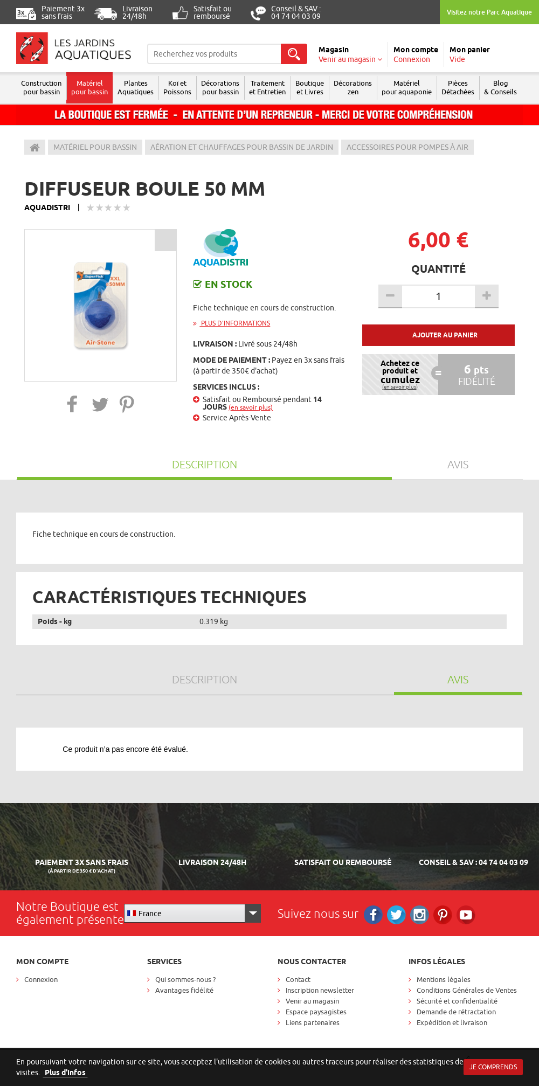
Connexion (41, 979)
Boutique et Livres (309, 87)
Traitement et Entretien (267, 87)
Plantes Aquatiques (136, 87)
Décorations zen (353, 87)
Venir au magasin (312, 1001)
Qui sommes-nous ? (185, 979)
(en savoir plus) (251, 407)
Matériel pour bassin (89, 87)
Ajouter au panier (445, 334)
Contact (298, 979)
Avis (457, 464)
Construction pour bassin (41, 87)
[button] (72, 404)
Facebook (373, 914)
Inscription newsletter (320, 990)
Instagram (419, 914)
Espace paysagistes (316, 1011)
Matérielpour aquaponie (407, 87)
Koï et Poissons (177, 87)
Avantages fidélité (184, 990)
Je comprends (493, 1066)
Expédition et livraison (452, 1022)
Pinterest (442, 914)
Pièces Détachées (457, 87)
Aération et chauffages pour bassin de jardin (241, 147)
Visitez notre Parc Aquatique (489, 12)
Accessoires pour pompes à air (407, 147)
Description (204, 464)
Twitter (396, 914)
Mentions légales (444, 979)
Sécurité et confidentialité (457, 1001)
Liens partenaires (313, 1022)
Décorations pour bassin (220, 87)
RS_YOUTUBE (466, 914)
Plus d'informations (231, 323)
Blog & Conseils (500, 87)
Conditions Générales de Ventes (467, 990)
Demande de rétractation (456, 1011)
